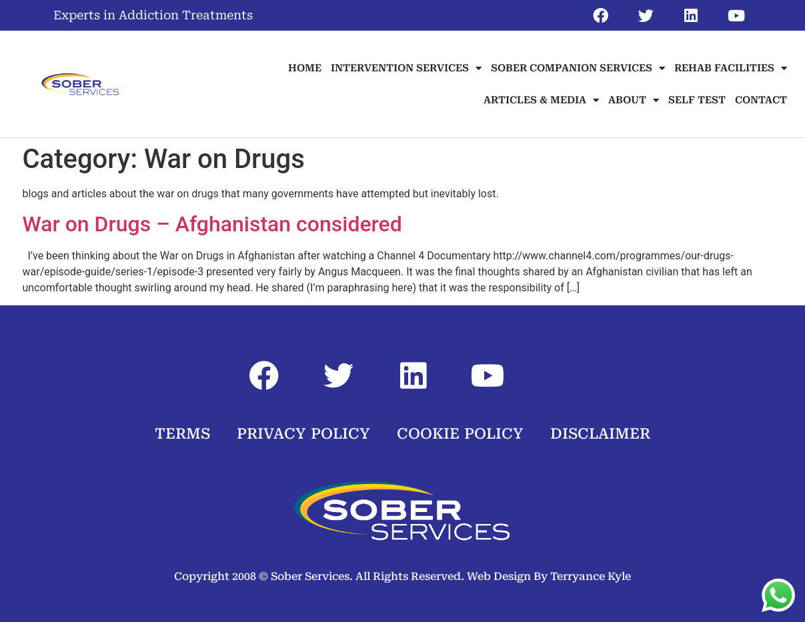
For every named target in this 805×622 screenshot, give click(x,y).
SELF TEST (697, 100)
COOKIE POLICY (460, 433)
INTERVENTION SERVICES (406, 68)
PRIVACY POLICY (303, 433)
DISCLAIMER (600, 433)
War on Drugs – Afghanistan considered (212, 224)
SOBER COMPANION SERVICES (578, 68)
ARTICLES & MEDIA (541, 100)
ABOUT (633, 100)
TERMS (182, 433)
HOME (304, 68)
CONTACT (761, 100)
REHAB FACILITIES (730, 68)
